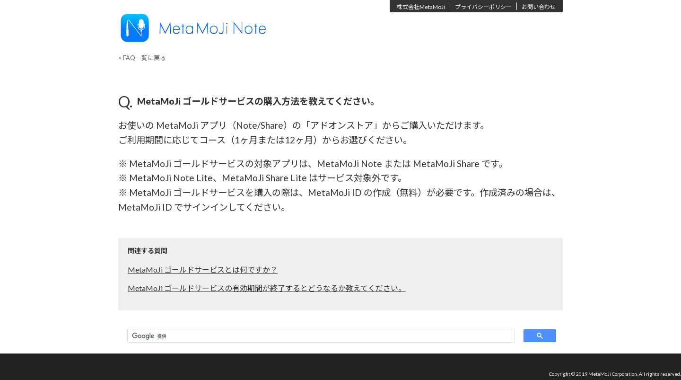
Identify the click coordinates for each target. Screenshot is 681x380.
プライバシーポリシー (483, 6)
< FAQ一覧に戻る (142, 58)
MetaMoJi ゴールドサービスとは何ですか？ (203, 269)
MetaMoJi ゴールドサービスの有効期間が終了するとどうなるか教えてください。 (267, 287)
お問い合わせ (539, 6)
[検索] (319, 336)
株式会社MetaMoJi (421, 6)
